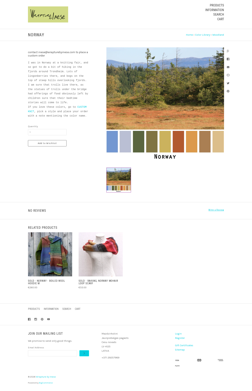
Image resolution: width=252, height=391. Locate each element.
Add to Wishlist (47, 143)
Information (214, 10)
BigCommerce (46, 383)
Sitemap (180, 349)
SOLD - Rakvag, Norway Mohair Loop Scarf (98, 282)
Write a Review (216, 210)
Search (218, 14)
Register (180, 337)
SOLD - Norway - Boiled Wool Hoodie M (46, 282)
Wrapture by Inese (46, 376)
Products (217, 5)
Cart (220, 19)
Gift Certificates (184, 345)
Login (178, 333)
